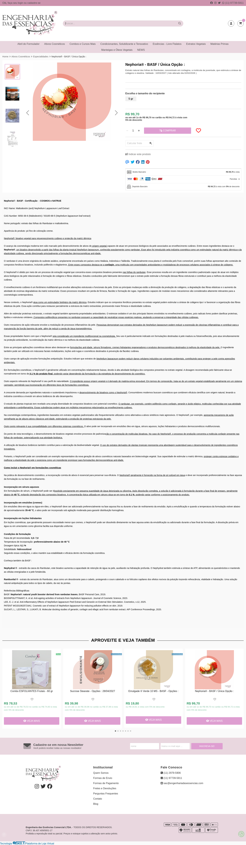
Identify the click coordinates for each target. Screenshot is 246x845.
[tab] (183, 172)
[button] (27, 112)
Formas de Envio (102, 778)
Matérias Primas (219, 44)
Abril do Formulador (28, 44)
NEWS (141, 50)
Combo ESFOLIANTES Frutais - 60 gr (31, 691)
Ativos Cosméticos (54, 44)
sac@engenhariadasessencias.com (182, 783)
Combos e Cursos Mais (83, 44)
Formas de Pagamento (106, 783)
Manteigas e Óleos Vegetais (116, 50)
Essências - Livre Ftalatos (167, 44)
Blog (95, 804)
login (21, 3)
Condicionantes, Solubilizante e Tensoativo (124, 44)
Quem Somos (101, 773)
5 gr (130, 98)
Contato (97, 798)
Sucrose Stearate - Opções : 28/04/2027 (92, 691)
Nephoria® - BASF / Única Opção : (214, 691)
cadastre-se (33, 3)
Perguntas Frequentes (105, 793)
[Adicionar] (139, 130)
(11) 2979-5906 (171, 773)
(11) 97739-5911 (233, 3)
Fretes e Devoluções (104, 788)
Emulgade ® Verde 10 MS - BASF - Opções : (153, 691)
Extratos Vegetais (196, 44)
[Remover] (127, 130)
